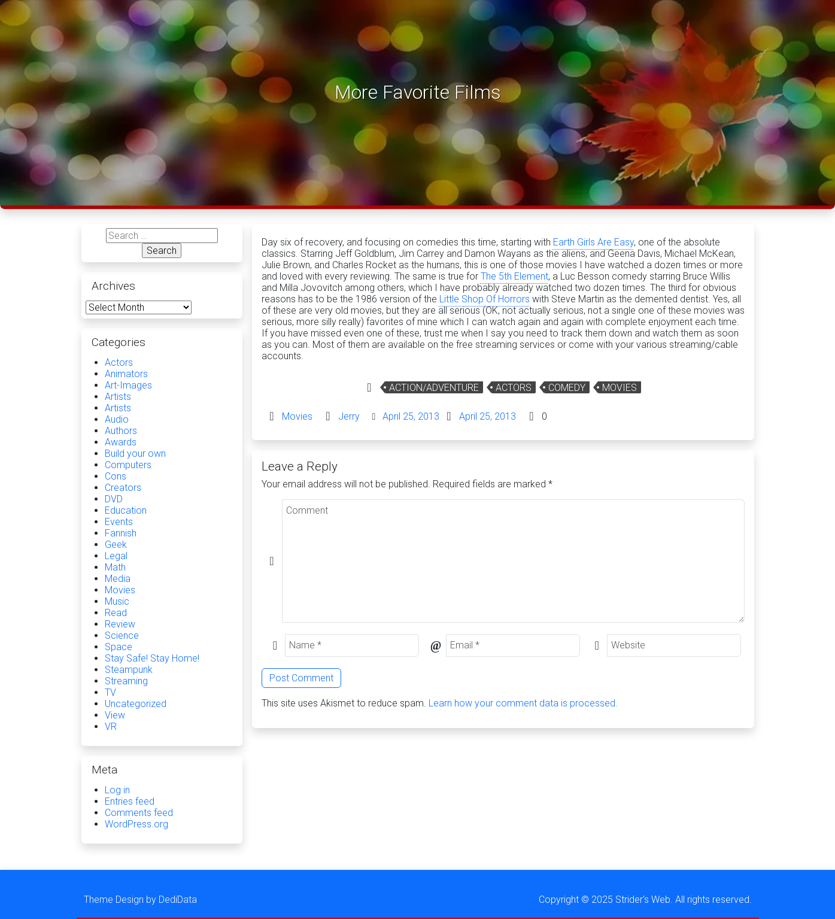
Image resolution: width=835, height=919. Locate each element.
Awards (120, 442)
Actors (514, 387)
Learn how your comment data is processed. (523, 703)
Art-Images (128, 385)
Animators (126, 374)
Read (116, 612)
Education (126, 510)
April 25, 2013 (410, 416)
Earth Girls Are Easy (593, 242)
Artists (118, 396)
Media (117, 578)
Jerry (349, 416)
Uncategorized (135, 703)
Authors (121, 430)
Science (122, 635)
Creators (123, 487)
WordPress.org (136, 824)
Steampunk (129, 669)
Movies (619, 387)
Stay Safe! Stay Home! (152, 658)
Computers (128, 465)
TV (110, 692)
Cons (115, 476)
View (115, 715)
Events (119, 521)
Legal (116, 556)
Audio (117, 419)
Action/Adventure (434, 387)
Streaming (126, 681)
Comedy (566, 387)
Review (120, 624)
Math (115, 567)
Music (117, 601)
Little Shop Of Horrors (484, 299)
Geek (116, 544)
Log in (117, 790)
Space (118, 647)
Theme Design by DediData (140, 899)
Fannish (120, 533)
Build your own (135, 453)
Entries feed (129, 801)
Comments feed (139, 812)
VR (111, 726)
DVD (114, 499)
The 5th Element (514, 276)
